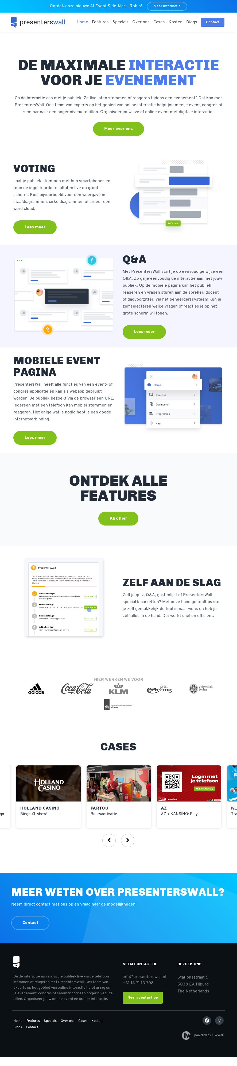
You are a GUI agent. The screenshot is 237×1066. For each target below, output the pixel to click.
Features (100, 22)
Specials (120, 22)
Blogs (191, 22)
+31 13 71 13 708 (138, 983)
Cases (159, 22)
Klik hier (118, 518)
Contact (30, 923)
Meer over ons (118, 129)
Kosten (175, 22)
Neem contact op (142, 998)
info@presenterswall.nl (144, 977)
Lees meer (35, 227)
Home (82, 22)
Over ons (141, 22)
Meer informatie (167, 6)
